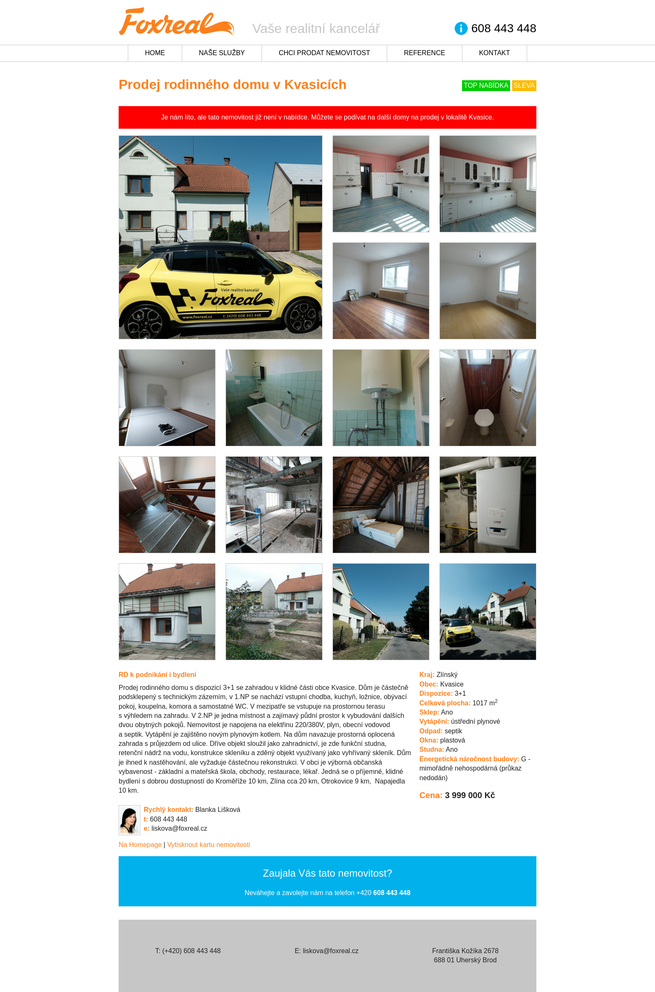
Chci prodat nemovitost (324, 52)
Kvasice (480, 117)
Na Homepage (140, 844)
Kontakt (494, 52)
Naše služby (222, 52)
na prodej (425, 117)
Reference (424, 52)
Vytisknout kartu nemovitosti (208, 844)
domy (401, 117)
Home (155, 52)
